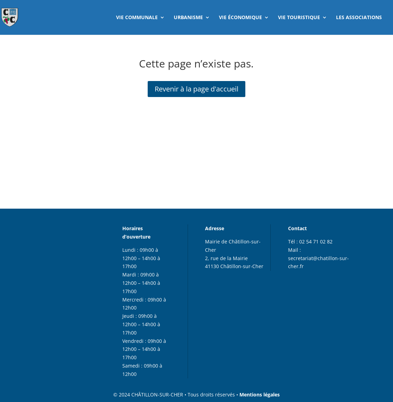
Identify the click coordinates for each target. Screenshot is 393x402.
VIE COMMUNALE (137, 18)
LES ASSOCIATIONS (359, 18)
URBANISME (188, 18)
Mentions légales (259, 394)
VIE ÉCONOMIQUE (240, 18)
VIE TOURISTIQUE (299, 18)
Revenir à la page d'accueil (196, 89)
